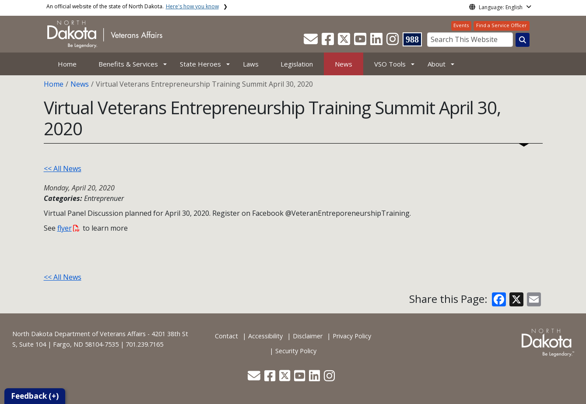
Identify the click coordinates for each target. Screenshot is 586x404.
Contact (226, 336)
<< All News (62, 168)
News (343, 64)
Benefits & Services (128, 64)
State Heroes (200, 64)
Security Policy (295, 351)
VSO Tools (390, 64)
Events (461, 25)
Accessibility (265, 336)
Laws (251, 64)
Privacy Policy (352, 336)
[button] (311, 41)
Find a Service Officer (501, 25)
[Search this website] (523, 40)
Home (67, 64)
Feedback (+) (35, 396)
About (437, 64)
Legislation (297, 64)
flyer (68, 228)
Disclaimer (308, 336)
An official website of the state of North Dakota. (132, 6)
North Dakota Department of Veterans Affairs (79, 334)
